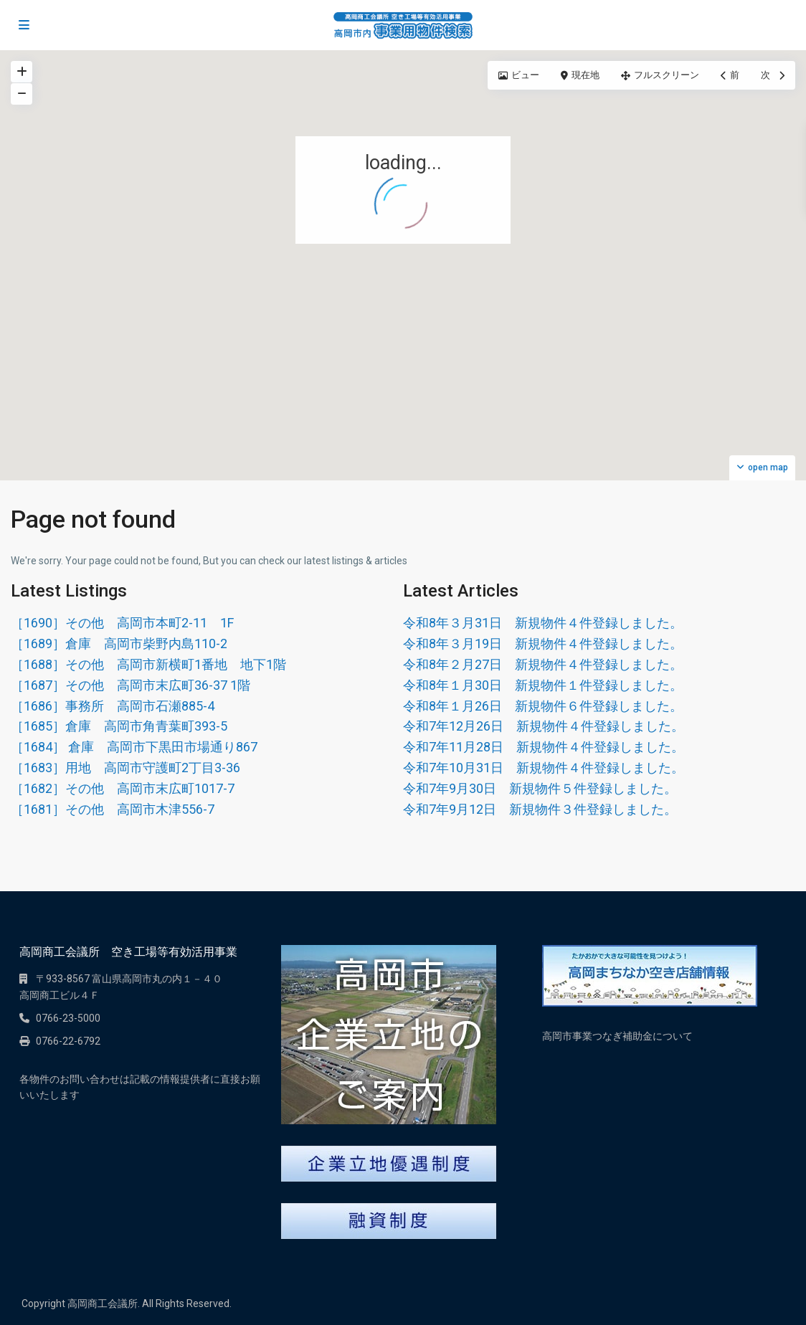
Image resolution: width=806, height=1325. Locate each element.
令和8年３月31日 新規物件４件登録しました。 (543, 622)
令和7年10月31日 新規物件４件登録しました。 (543, 767)
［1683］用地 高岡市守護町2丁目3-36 (125, 767)
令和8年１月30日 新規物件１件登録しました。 (543, 685)
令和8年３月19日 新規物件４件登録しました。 (543, 643)
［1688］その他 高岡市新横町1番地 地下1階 (148, 664)
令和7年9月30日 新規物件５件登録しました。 (540, 788)
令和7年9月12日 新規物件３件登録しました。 (540, 809)
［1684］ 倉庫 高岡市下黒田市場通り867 (134, 746)
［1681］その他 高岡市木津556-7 (112, 809)
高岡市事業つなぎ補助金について (617, 1036)
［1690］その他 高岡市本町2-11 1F (122, 622)
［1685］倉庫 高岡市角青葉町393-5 (119, 725)
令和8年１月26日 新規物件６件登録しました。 (543, 705)
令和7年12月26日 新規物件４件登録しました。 (543, 725)
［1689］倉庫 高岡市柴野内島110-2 (119, 643)
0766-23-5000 (68, 1018)
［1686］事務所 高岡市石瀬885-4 (112, 705)
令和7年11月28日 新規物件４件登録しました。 (543, 746)
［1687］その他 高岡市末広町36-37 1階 (130, 685)
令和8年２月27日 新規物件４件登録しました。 (543, 664)
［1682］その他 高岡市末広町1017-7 (122, 788)
